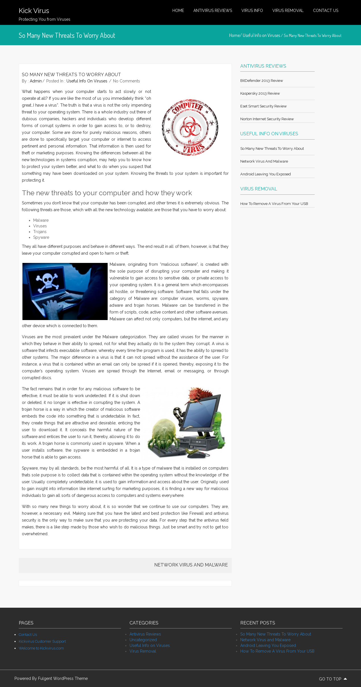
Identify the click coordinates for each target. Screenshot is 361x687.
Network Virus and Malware (264, 161)
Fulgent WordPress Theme (63, 678)
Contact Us (325, 10)
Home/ (236, 35)
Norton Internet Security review (267, 119)
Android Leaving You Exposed (265, 174)
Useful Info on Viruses (261, 35)
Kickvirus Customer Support (42, 641)
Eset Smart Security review (263, 106)
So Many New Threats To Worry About (272, 148)
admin (36, 81)
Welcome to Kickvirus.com (41, 648)
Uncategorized (143, 640)
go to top (333, 679)
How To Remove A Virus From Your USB (274, 204)
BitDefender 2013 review (261, 80)
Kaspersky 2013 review (260, 93)
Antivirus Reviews (212, 10)
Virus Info (252, 10)
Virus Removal (288, 10)
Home (178, 10)
